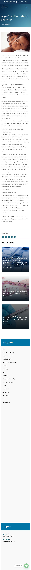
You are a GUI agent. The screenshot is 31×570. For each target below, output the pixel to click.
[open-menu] (26, 6)
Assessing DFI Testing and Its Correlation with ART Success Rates (15, 319)
